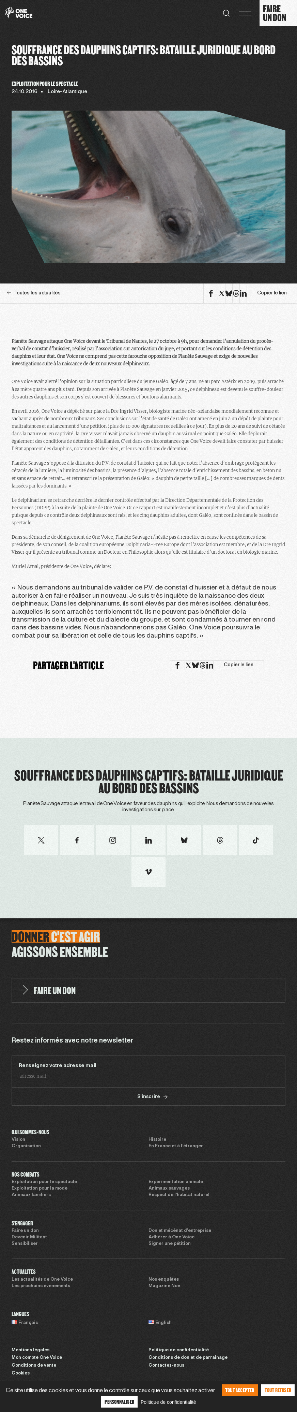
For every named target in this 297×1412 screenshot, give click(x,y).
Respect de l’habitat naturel (178, 1195)
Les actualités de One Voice (42, 1280)
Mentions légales (30, 1350)
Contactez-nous (166, 1366)
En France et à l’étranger (175, 1146)
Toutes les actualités (34, 292)
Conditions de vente (34, 1366)
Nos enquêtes (163, 1280)
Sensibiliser (25, 1244)
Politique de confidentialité (178, 1350)
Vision (18, 1140)
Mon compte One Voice (37, 1358)
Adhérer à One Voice (171, 1237)
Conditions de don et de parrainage (188, 1358)
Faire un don (25, 1231)
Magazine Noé (164, 1286)
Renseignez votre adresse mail (57, 1065)
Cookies (21, 1373)
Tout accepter (239, 1390)
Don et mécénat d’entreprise (179, 1231)
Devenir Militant (29, 1237)
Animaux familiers (31, 1195)
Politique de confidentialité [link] (168, 1402)
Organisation (26, 1146)
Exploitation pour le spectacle (44, 1182)
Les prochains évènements (41, 1286)
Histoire (157, 1140)
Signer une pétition (169, 1244)
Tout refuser (278, 1390)
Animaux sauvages (169, 1189)
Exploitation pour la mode (39, 1189)
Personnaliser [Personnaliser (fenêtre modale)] (119, 1402)
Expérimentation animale (175, 1182)
